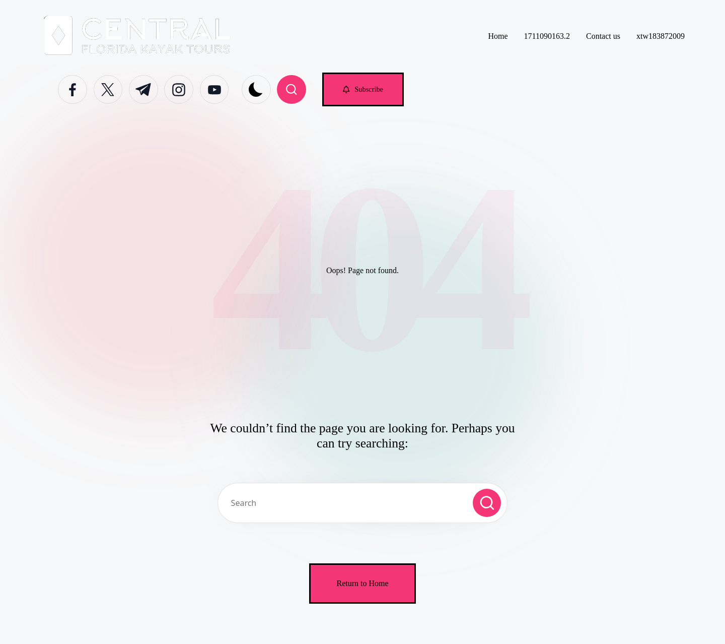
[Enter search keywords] (363, 503)
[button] (363, 89)
